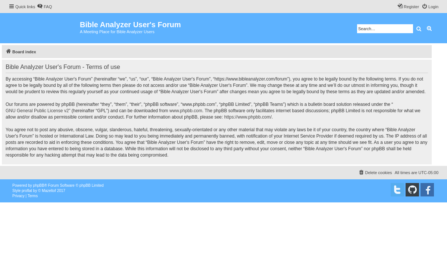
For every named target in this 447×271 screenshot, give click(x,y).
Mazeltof (49, 191)
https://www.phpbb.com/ (248, 117)
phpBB (38, 185)
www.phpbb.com (185, 110)
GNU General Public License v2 (37, 110)
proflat (27, 191)
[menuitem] (44, 6)
